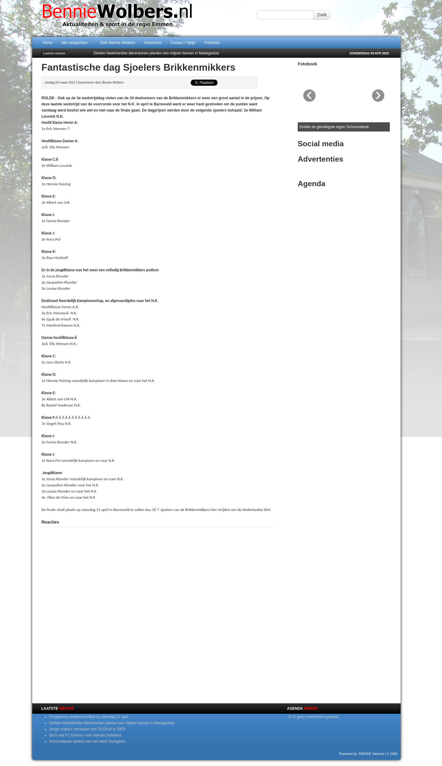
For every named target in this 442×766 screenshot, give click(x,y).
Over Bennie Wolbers (117, 43)
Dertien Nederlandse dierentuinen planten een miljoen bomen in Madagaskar (156, 53)
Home (47, 43)
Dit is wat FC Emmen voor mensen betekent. (85, 735)
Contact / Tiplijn (183, 43)
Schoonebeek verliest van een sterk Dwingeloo (87, 741)
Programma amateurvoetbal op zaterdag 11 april (88, 717)
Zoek (322, 14)
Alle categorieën (76, 43)
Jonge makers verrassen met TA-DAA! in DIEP (87, 729)
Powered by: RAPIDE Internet (361, 754)
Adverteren (153, 43)
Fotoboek (211, 43)
